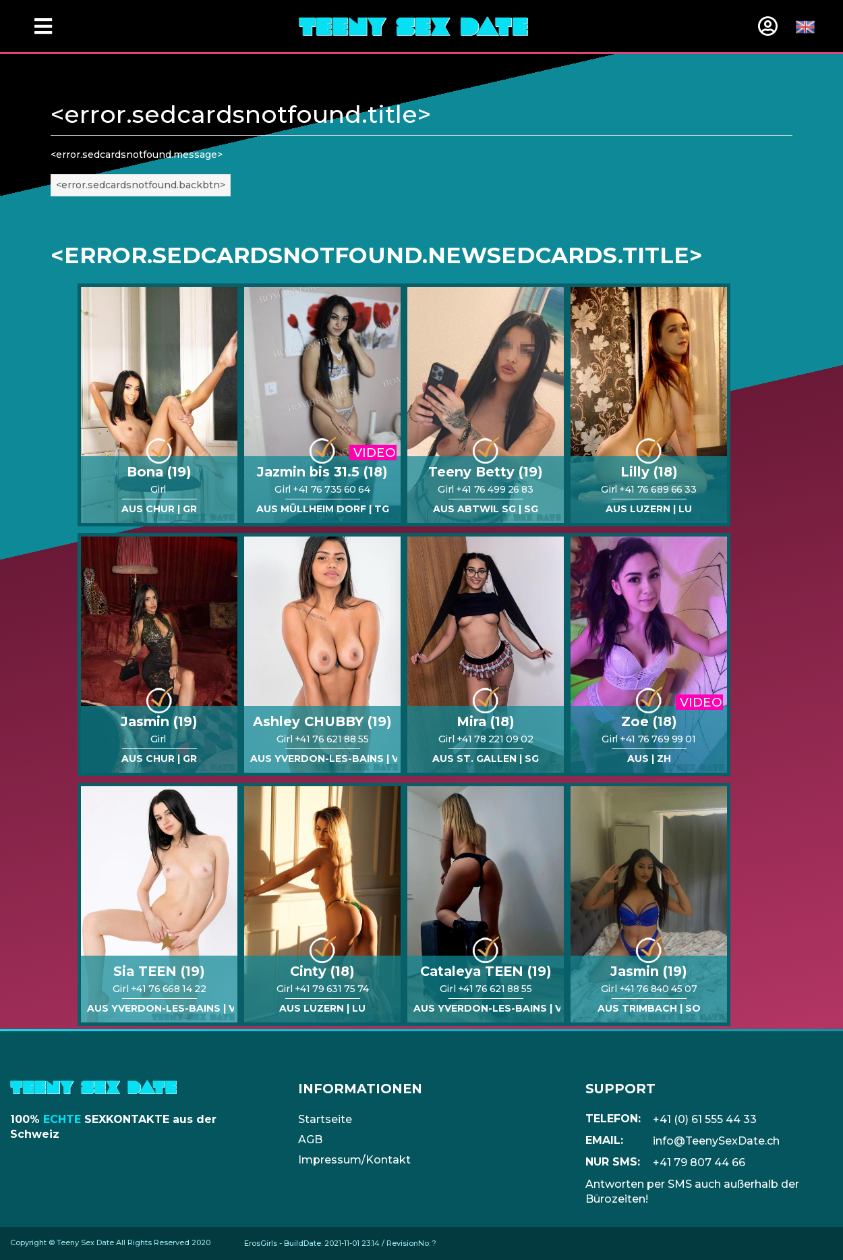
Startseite (325, 1119)
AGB (310, 1139)
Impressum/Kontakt (354, 1159)
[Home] (413, 25)
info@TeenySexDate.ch (716, 1140)
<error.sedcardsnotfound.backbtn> (140, 185)
